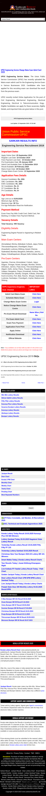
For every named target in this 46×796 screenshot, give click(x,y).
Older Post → (41, 382)
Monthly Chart (6, 482)
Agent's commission (36, 705)
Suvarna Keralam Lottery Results (13, 407)
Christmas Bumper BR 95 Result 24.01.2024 (17, 611)
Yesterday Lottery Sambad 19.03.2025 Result (19, 551)
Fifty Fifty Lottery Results (10, 401)
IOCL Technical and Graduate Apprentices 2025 (23, 524)
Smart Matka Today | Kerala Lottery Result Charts (21, 560)
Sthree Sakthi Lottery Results (12, 398)
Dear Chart (5, 476)
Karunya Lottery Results (10, 410)
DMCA (37, 753)
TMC (32, 753)
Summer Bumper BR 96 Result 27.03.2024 (16, 608)
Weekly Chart (6, 486)
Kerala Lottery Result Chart (10, 650)
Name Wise (34, 312)
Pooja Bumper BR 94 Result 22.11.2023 (15, 614)
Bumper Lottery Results (10, 416)
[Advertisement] (23, 46)
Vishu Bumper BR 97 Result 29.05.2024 (15, 605)
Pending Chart (6, 492)
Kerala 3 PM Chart (8, 479)
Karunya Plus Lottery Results (12, 404)
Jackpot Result (6, 473)
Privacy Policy (18, 753)
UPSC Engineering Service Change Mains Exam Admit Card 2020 (21, 71)
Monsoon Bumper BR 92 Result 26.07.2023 (17, 620)
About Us (9, 753)
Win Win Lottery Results (10, 395)
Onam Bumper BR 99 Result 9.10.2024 (15, 602)
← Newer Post (5, 382)
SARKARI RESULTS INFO (23, 141)
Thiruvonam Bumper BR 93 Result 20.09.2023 (17, 617)
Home (23, 382)
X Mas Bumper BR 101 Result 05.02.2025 (16, 599)
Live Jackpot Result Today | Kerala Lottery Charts (21, 584)
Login (36, 302)
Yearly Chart (5, 489)
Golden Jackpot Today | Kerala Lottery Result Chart (22, 575)
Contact (27, 753)
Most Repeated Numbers (10, 495)
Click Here (36, 294)
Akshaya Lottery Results (10, 413)
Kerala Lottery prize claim (18, 745)
